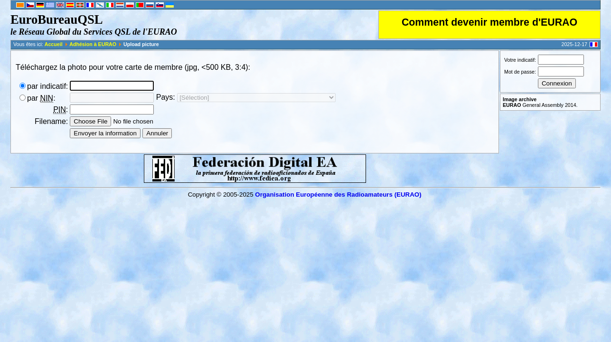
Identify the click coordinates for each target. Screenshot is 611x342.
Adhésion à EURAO (92, 44)
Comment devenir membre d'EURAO (489, 22)
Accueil (54, 44)
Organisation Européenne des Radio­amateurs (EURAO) (338, 194)
